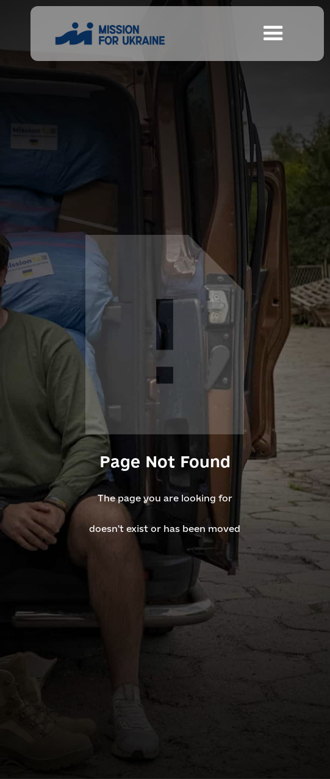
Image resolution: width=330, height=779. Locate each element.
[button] (273, 33)
